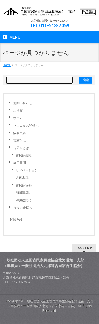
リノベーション (27, 170)
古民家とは (21, 148)
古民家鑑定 (24, 155)
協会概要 (19, 133)
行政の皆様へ (22, 208)
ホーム (18, 118)
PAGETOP (84, 247)
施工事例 (19, 163)
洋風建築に (24, 200)
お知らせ (16, 219)
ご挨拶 (18, 110)
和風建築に (24, 193)
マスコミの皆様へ (26, 126)
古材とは (19, 140)
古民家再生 (24, 178)
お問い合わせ (22, 103)
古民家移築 (24, 185)
